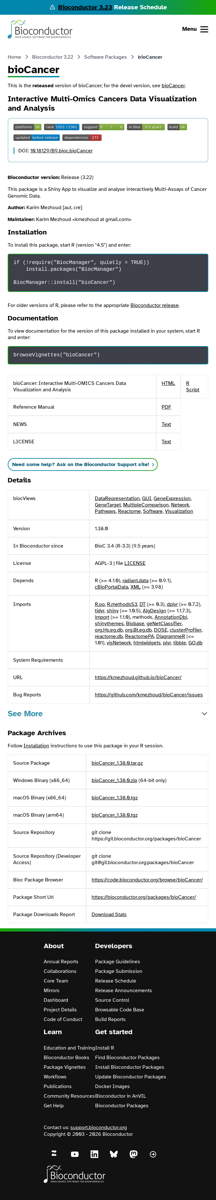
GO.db (195, 643)
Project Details (60, 1010)
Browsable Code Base (119, 1010)
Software (153, 511)
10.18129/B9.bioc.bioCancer (61, 151)
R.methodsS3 (122, 604)
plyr (167, 643)
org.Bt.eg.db (138, 630)
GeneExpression (172, 498)
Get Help (54, 1105)
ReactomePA (139, 636)
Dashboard (56, 1000)
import (102, 617)
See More (25, 714)
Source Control (112, 1000)
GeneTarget (108, 505)
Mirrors (51, 990)
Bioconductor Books (66, 1057)
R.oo (100, 604)
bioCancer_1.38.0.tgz (115, 798)
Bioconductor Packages (121, 1105)
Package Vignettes (65, 1067)
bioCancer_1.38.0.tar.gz (117, 763)
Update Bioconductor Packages (130, 1077)
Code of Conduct (63, 1019)
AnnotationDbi (171, 617)
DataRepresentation (117, 498)
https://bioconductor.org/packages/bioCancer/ (144, 897)
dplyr (172, 604)
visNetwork (119, 643)
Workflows (55, 1077)
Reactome (129, 511)
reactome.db (109, 636)
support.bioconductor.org (98, 1127)
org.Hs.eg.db (109, 630)
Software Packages (105, 57)
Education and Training (69, 1048)
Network (180, 505)
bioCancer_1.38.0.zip (114, 780)
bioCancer (173, 85)
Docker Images (112, 1086)
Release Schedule (115, 981)
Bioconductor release (154, 305)
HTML (168, 383)
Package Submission (118, 971)
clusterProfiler (186, 630)
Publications (58, 1086)
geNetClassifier (164, 623)
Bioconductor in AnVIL (120, 1096)
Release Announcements (123, 990)
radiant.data (135, 580)
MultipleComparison (146, 505)
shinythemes (109, 623)
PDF (166, 407)
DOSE (160, 630)
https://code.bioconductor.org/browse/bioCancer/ (147, 880)
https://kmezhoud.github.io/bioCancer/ (138, 677)
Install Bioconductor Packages (129, 1067)
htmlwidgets (147, 643)
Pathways (105, 511)
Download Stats (109, 914)
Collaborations (60, 971)
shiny (113, 611)
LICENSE (135, 563)
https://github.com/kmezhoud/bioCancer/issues (149, 695)
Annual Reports (61, 961)
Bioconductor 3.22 (52, 57)
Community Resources (69, 1096)
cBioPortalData (111, 587)
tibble (179, 643)
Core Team (56, 981)
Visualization (179, 511)
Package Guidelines (117, 961)
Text (166, 424)
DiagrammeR (170, 636)
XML (135, 587)
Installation (36, 746)
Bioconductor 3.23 (85, 7)
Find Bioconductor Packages (127, 1057)
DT (143, 604)
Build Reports (110, 1019)
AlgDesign (154, 611)
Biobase (135, 623)
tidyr (99, 611)
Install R (104, 1048)
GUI (146, 498)
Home (14, 57)
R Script (192, 386)
